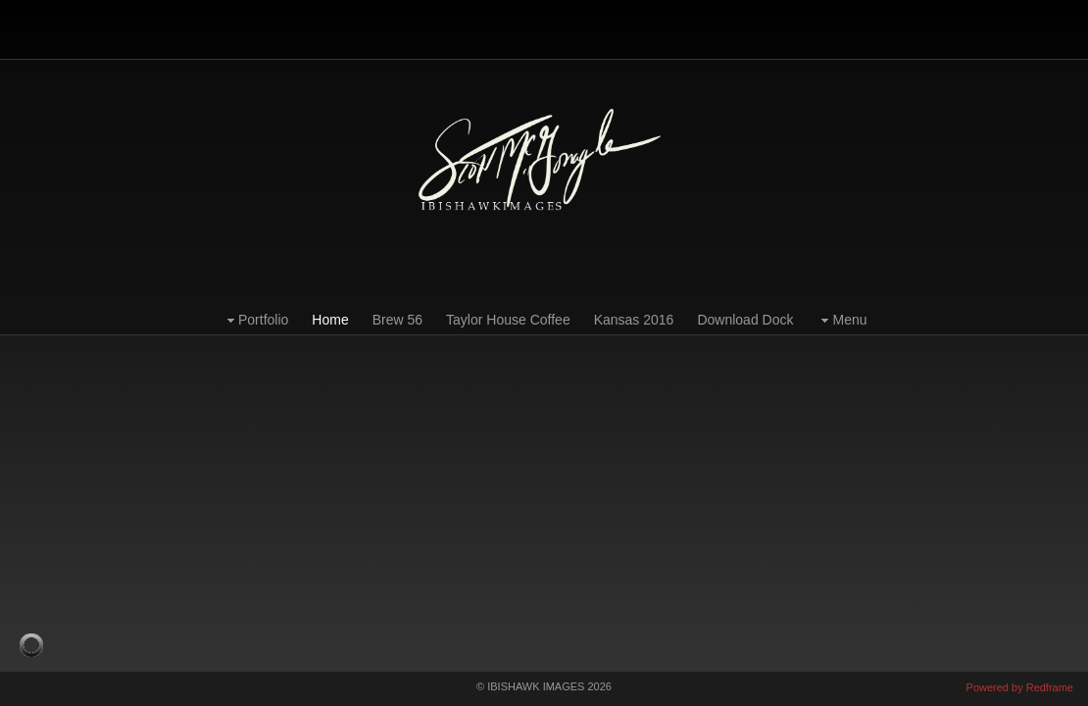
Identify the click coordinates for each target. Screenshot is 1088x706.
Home (330, 320)
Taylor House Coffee (508, 320)
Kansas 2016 (634, 320)
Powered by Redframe (1019, 687)
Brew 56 (397, 320)
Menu (841, 320)
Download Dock (745, 320)
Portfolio (255, 320)
